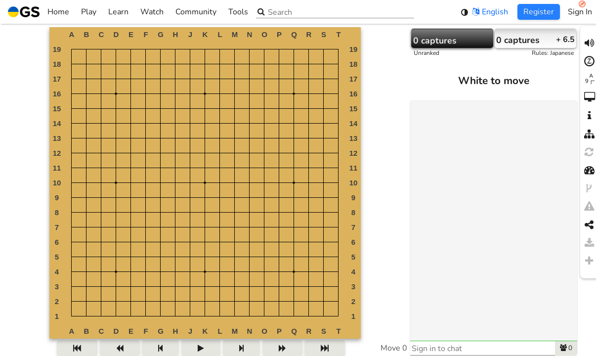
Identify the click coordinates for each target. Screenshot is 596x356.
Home (38, 12)
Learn (118, 11)
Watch (152, 11)
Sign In (580, 11)
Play (88, 11)
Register (538, 11)
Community (195, 11)
